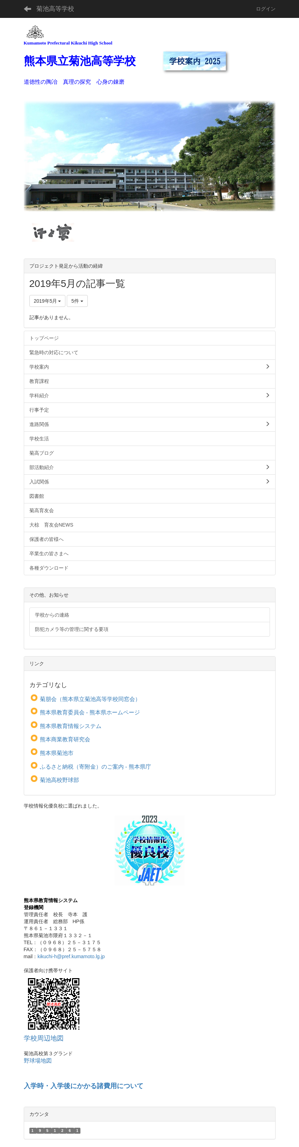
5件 (77, 301)
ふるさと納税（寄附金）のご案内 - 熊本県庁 (95, 767)
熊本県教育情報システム (70, 726)
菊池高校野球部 (59, 780)
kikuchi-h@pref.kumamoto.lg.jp (71, 956)
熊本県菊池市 (56, 753)
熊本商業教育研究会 (65, 739)
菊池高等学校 (55, 8)
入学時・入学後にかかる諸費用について (83, 1086)
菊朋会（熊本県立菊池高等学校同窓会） (90, 699)
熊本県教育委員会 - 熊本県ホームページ (90, 712)
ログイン (266, 9)
